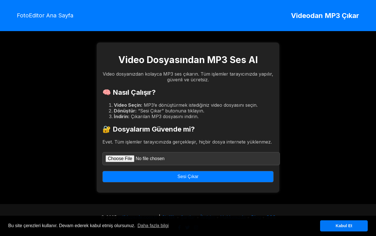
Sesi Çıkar (188, 176)
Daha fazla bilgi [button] (153, 225)
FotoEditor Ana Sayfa (45, 15)
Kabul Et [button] (344, 225)
